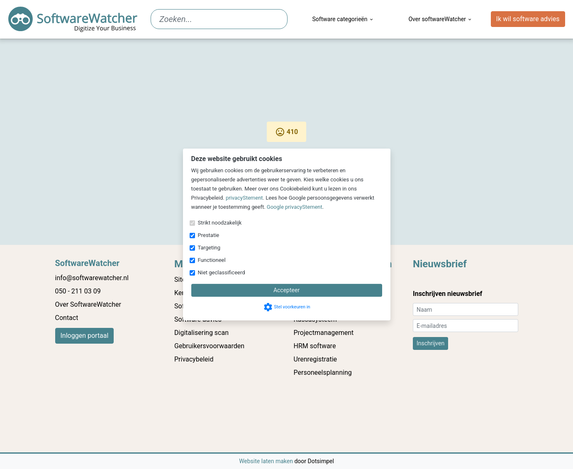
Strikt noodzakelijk (220, 223)
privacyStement (244, 198)
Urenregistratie (315, 359)
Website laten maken (266, 461)
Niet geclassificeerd (221, 272)
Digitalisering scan (201, 333)
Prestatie (208, 235)
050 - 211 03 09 (78, 291)
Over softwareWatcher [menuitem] (440, 19)
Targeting (209, 247)
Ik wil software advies (528, 19)
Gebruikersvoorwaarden (209, 346)
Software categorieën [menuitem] (343, 19)
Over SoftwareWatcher (88, 304)
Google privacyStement (294, 207)
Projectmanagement (324, 333)
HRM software (315, 346)
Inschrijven (430, 343)
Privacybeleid (193, 359)
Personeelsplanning (323, 372)
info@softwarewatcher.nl (92, 278)
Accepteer (286, 290)
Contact (66, 318)
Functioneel (212, 260)
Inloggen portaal (85, 336)
